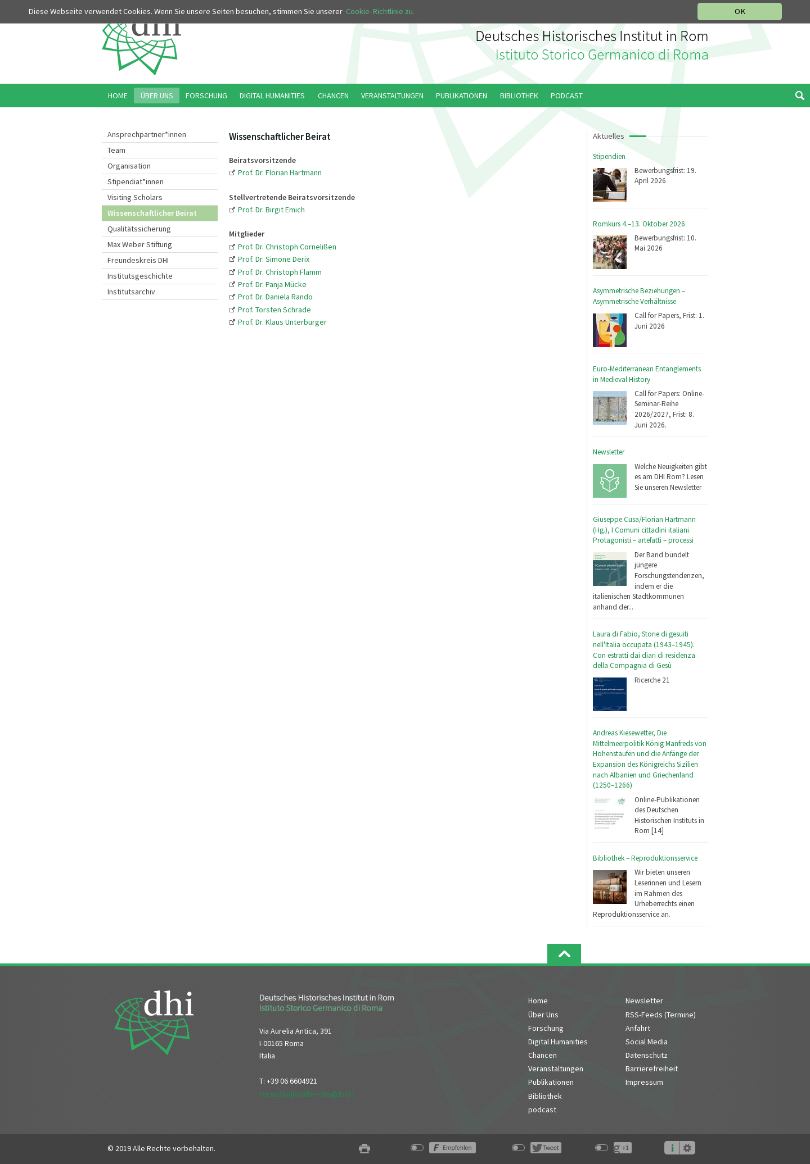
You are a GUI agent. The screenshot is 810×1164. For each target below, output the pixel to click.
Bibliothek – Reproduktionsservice (645, 858)
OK (740, 11)
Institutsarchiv (131, 292)
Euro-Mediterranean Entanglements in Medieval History (647, 374)
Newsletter (608, 452)
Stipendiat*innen (135, 181)
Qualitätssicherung (139, 229)
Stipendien (609, 156)
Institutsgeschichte (140, 276)
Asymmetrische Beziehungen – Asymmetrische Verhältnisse (639, 296)
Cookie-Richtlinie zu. (380, 11)
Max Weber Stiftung (139, 244)
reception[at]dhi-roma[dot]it (306, 1094)
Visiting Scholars (135, 197)
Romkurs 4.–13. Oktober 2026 (639, 224)
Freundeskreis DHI (138, 260)
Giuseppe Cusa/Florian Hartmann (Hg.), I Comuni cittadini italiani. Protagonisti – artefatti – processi (644, 530)
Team (116, 150)
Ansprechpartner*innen (146, 134)
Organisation (129, 166)
